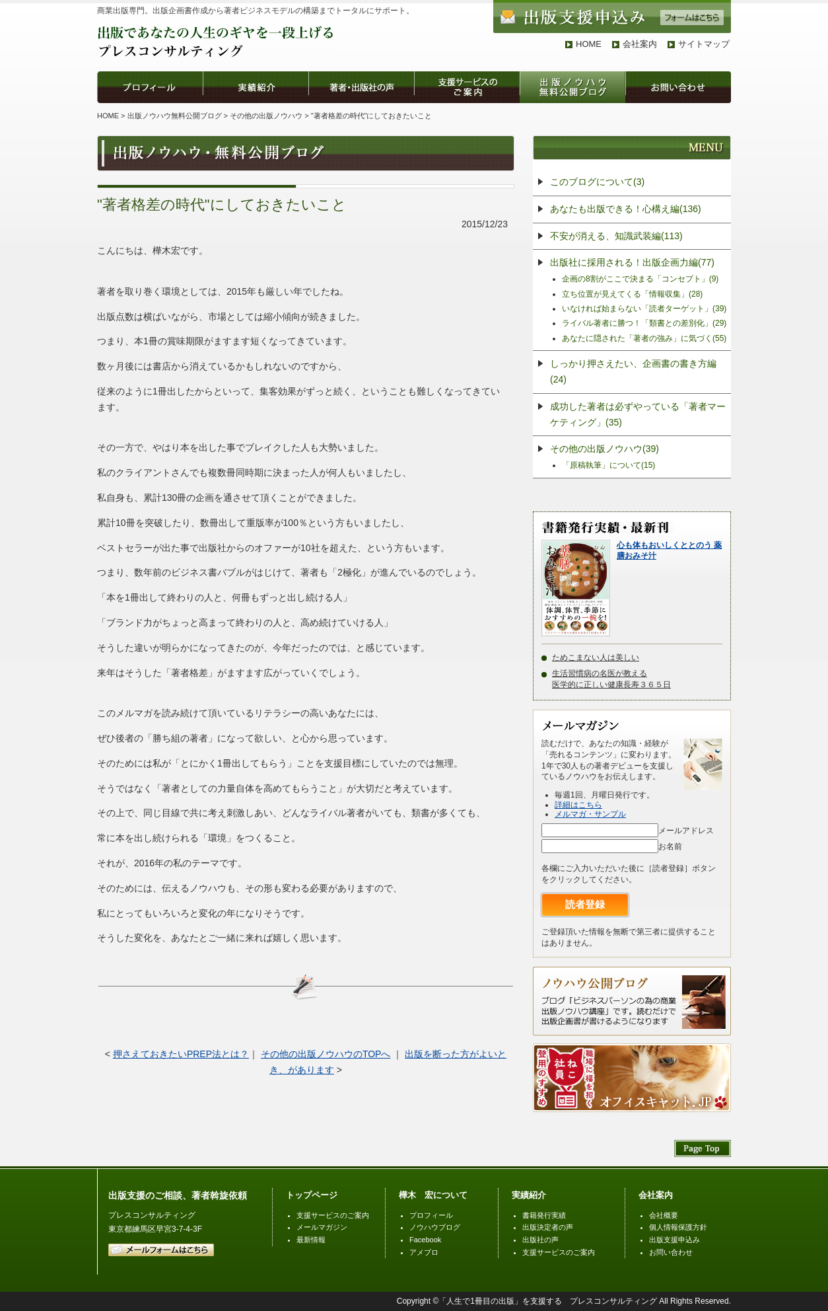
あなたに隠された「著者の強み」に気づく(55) (644, 338)
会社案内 (640, 44)
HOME (589, 44)
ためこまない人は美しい (595, 657)
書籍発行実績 (544, 1215)
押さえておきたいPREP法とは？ (181, 1054)
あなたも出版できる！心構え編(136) (625, 209)
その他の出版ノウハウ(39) (604, 448)
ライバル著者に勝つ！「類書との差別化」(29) (644, 323)
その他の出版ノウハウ (266, 116)
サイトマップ (704, 44)
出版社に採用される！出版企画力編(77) (632, 262)
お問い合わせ (671, 1252)
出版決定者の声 (547, 1227)
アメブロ (423, 1252)
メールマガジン (321, 1227)
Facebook (425, 1240)
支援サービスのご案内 (332, 1215)
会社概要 (663, 1215)
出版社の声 (540, 1240)
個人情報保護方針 (678, 1227)
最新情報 (311, 1240)
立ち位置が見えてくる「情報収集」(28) (632, 294)
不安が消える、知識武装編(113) (616, 236)
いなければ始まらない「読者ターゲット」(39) (644, 308)
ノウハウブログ (434, 1227)
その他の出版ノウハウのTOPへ (326, 1054)
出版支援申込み (674, 1240)
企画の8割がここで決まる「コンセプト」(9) (640, 278)
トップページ (311, 1195)
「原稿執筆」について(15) (608, 465)
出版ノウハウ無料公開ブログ (174, 116)
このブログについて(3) (597, 181)
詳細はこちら (578, 804)
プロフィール (431, 1215)
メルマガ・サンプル (590, 814)
